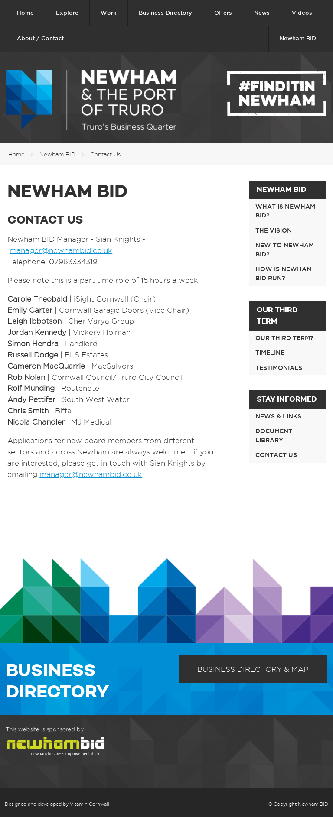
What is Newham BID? (285, 211)
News (262, 13)
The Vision (273, 230)
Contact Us (105, 154)
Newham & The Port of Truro (91, 100)
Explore (67, 13)
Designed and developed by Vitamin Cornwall (57, 804)
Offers (223, 13)
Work (109, 13)
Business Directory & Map (252, 669)
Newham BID (298, 38)
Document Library (273, 436)
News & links (278, 416)
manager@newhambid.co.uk (61, 250)
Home (25, 13)
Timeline (269, 352)
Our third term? (284, 337)
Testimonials (278, 367)
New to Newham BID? (284, 250)
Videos (302, 13)
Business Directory (165, 13)
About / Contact (40, 38)
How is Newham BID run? (283, 274)
